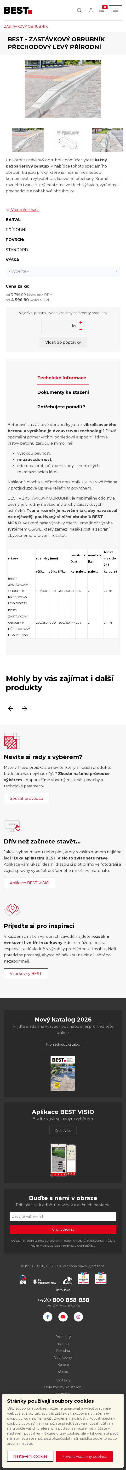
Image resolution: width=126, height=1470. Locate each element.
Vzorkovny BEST (26, 973)
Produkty (63, 1337)
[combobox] (63, 271)
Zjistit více (63, 1130)
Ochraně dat (86, 1245)
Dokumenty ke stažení (63, 1387)
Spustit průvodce (26, 798)
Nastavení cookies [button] (30, 1456)
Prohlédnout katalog (63, 1044)
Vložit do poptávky (63, 342)
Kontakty (63, 1380)
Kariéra (63, 1364)
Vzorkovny (63, 1357)
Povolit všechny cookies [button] (84, 1456)
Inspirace (63, 1344)
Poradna (63, 1351)
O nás (63, 1371)
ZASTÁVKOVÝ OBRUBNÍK (26, 26)
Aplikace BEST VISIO (29, 883)
